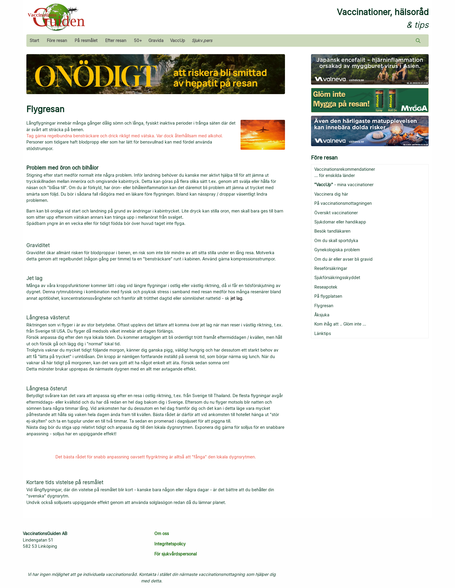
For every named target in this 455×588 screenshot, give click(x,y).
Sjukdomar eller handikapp (340, 221)
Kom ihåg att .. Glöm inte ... (340, 323)
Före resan (57, 40)
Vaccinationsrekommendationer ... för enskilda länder (344, 172)
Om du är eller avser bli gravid (343, 259)
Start (34, 40)
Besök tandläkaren (332, 230)
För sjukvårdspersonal (175, 553)
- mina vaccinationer (344, 184)
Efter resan (115, 40)
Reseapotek (325, 286)
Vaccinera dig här (331, 193)
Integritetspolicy (170, 543)
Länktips (322, 333)
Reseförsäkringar (330, 268)
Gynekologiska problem (337, 249)
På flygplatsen (328, 296)
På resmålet (86, 40)
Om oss (161, 533)
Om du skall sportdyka (336, 240)
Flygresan (323, 305)
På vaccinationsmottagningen (343, 203)
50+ (138, 40)
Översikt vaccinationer (336, 212)
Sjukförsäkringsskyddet (337, 277)
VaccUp (177, 40)
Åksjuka (321, 314)
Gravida (156, 40)
